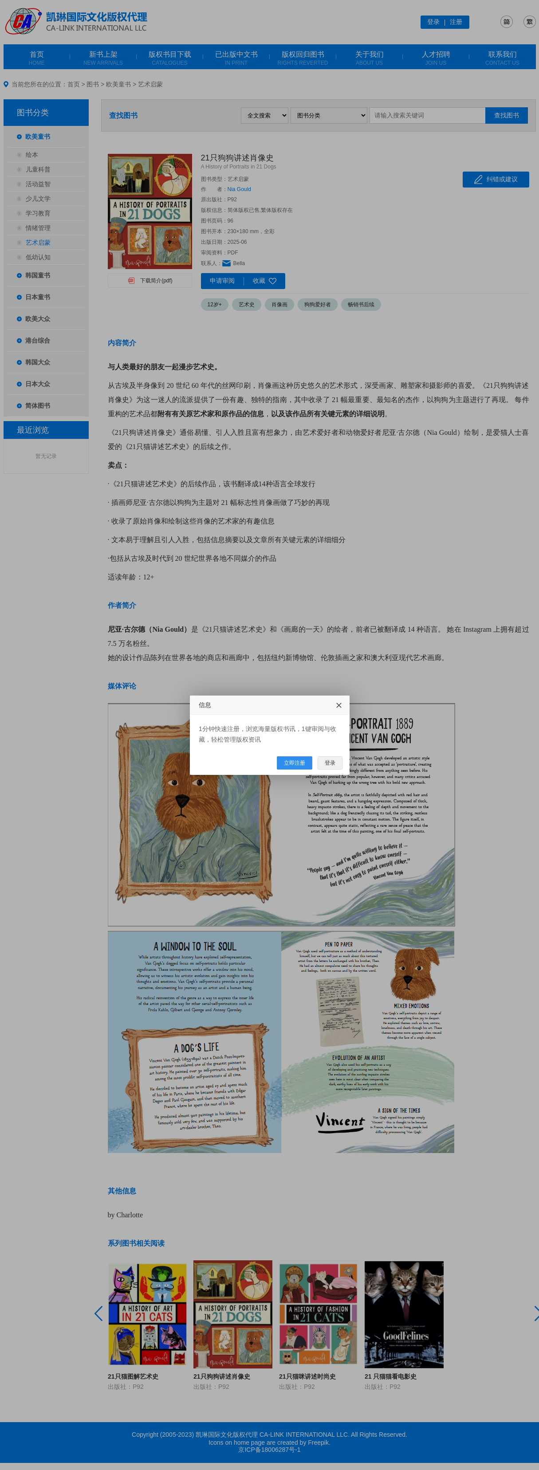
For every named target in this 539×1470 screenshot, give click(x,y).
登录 (330, 763)
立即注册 (294, 763)
